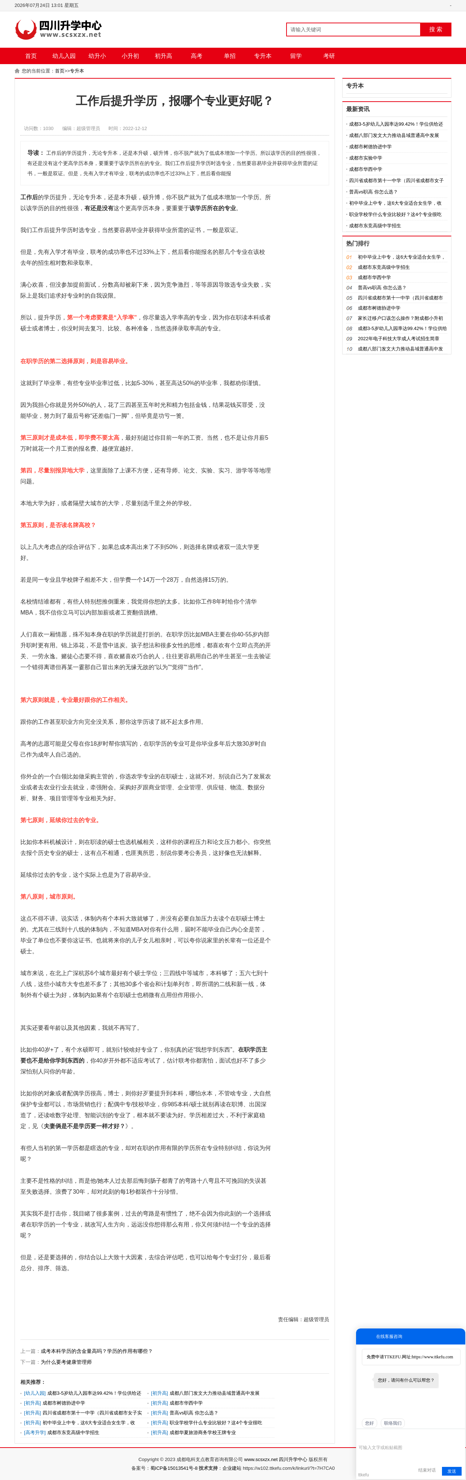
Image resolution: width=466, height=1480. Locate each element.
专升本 (263, 56)
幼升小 (97, 56)
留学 (296, 56)
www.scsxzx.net (261, 1459)
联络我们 (393, 1423)
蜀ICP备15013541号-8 (174, 1468)
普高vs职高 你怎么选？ (194, 1413)
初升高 (163, 56)
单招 (230, 56)
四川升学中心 (293, 1459)
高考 (196, 56)
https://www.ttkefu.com (432, 1356)
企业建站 (231, 1468)
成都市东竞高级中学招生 (73, 1432)
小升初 (130, 56)
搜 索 (435, 29)
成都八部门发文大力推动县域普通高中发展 (215, 1393)
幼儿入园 (64, 56)
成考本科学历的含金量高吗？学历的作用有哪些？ (97, 1351)
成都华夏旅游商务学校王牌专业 (203, 1432)
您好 (369, 1423)
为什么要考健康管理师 (66, 1362)
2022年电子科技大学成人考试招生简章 (398, 338)
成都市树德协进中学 (64, 1403)
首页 (31, 56)
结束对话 (427, 1470)
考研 (329, 56)
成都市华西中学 (186, 1403)
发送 (451, 1471)
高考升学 (34, 1432)
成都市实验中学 (365, 158)
